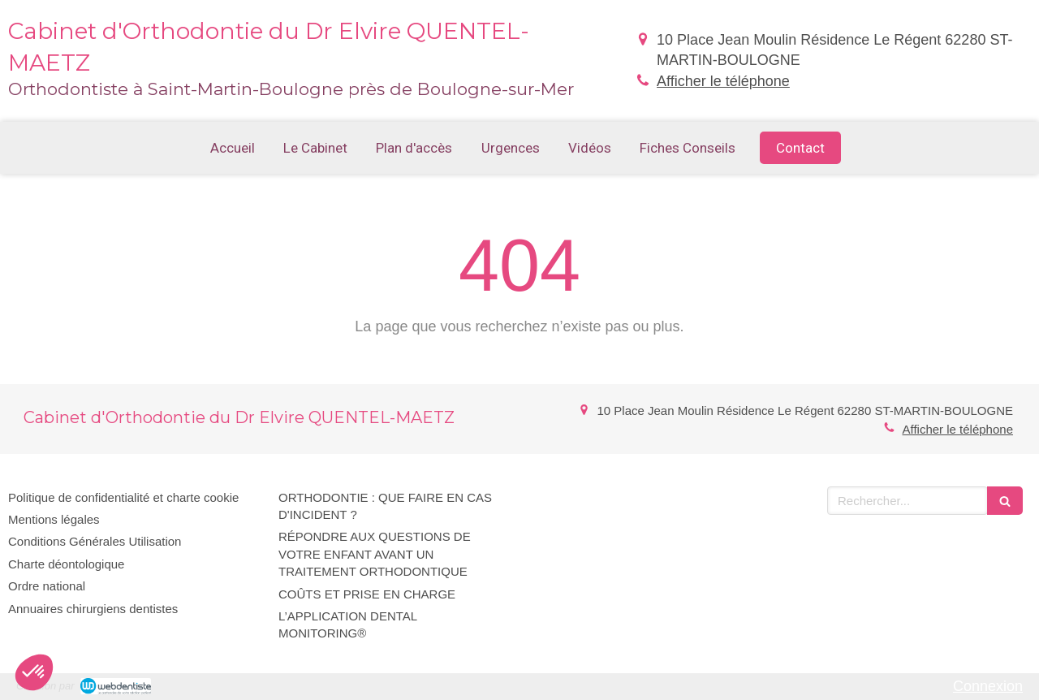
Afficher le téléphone (723, 81)
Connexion (988, 686)
